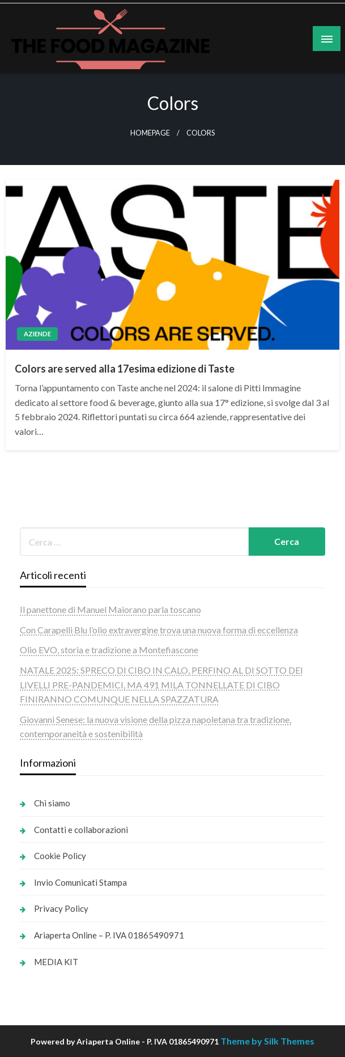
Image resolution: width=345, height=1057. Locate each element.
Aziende (37, 333)
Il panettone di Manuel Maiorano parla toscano (110, 609)
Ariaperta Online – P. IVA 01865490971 (109, 935)
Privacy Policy (61, 908)
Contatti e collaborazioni (81, 830)
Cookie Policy (60, 856)
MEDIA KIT (56, 962)
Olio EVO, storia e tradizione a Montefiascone (109, 649)
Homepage (150, 133)
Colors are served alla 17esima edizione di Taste (125, 368)
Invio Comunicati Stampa (80, 882)
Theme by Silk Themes (267, 1040)
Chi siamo (52, 803)
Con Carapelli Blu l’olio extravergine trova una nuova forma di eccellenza (159, 629)
